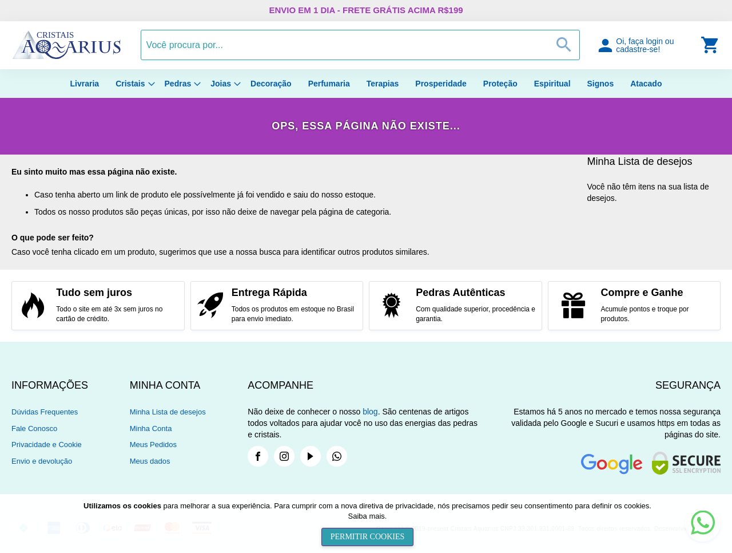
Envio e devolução (41, 461)
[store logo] (66, 56)
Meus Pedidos (153, 444)
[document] (367, 523)
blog (370, 411)
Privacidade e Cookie (46, 444)
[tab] (70, 385)
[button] (648, 45)
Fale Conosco (34, 428)
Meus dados (150, 461)
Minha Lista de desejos (168, 412)
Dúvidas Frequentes (44, 412)
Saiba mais (366, 516)
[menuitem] (84, 83)
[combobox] (360, 45)
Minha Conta (151, 428)
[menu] (366, 83)
